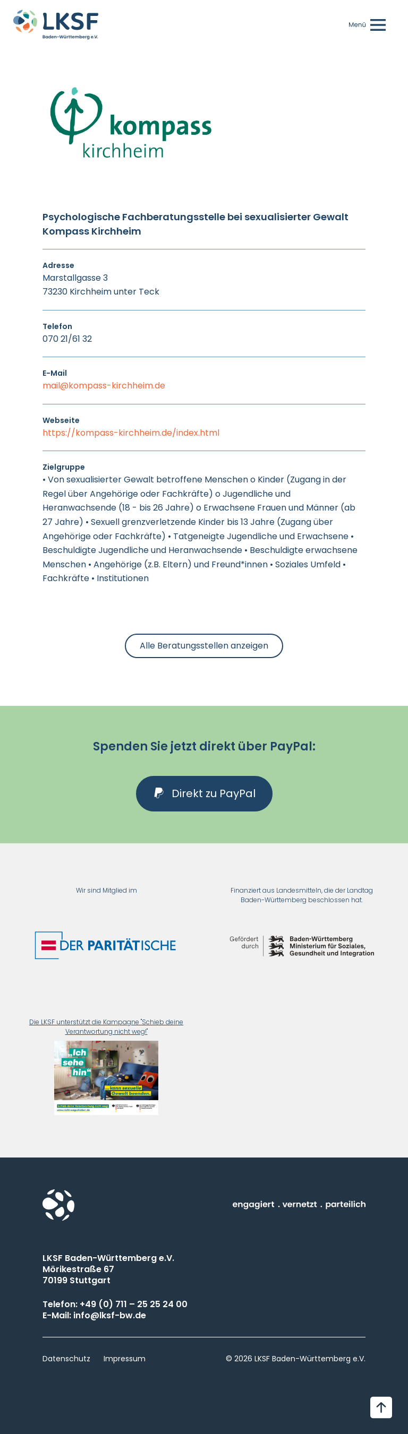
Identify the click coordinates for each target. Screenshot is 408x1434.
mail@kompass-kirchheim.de (103, 385)
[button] (204, 793)
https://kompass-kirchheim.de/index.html (130, 433)
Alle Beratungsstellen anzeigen (204, 646)
